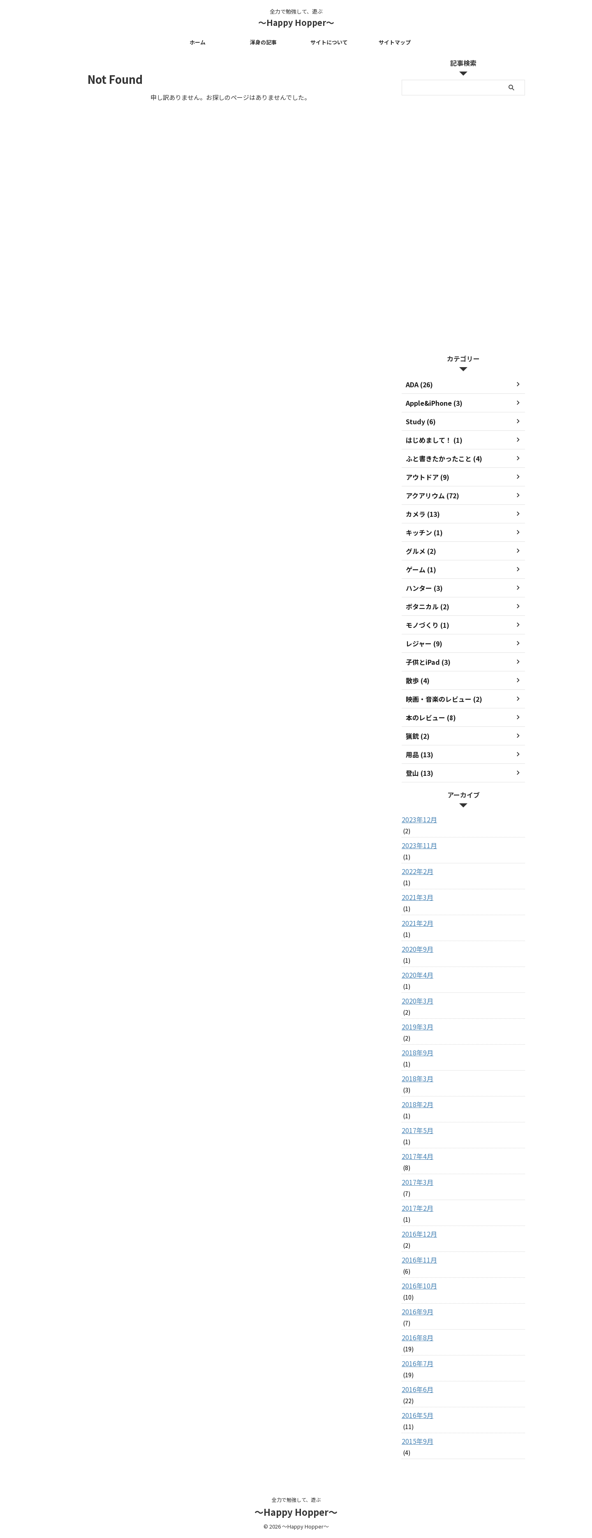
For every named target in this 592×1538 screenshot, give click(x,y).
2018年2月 (416, 1104)
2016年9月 (416, 1311)
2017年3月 (416, 1182)
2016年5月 (416, 1415)
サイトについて (329, 42)
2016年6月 (416, 1389)
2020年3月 (416, 1001)
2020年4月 (416, 975)
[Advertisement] (463, 222)
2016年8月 (416, 1337)
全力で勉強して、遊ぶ (296, 1499)
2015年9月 (416, 1441)
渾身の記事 (263, 42)
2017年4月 (416, 1156)
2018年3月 (416, 1078)
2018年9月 (416, 1052)
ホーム (198, 42)
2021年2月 (416, 923)
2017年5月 (416, 1130)
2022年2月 (416, 871)
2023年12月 (417, 819)
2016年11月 (417, 1260)
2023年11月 (417, 845)
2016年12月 (417, 1234)
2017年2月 (416, 1208)
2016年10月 (417, 1285)
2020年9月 (416, 949)
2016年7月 (416, 1363)
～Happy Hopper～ (296, 22)
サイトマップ (395, 42)
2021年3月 (416, 897)
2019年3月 (416, 1026)
